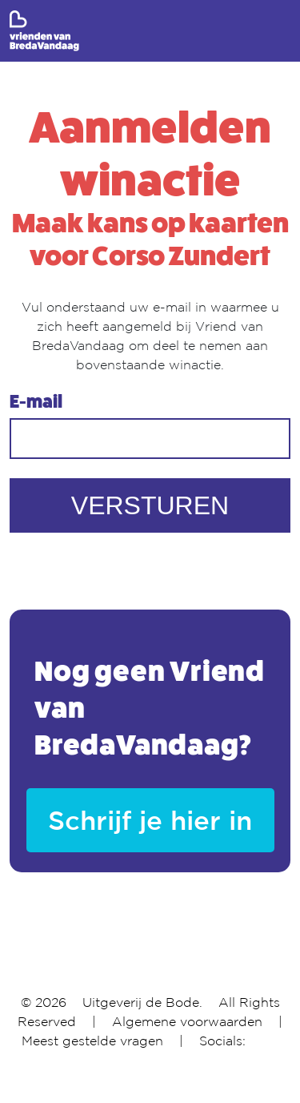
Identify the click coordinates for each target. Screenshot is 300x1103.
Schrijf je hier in (150, 820)
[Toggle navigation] (280, 31)
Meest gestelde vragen (92, 1040)
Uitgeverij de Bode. (142, 1002)
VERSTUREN (150, 505)
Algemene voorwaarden (187, 1021)
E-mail (36, 402)
